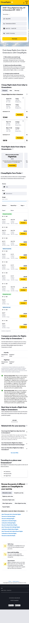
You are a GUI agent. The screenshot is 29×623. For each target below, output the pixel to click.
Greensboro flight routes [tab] (8, 499)
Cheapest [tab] (4, 90)
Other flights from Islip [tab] (20, 503)
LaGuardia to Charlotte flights (9, 520)
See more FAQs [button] (14, 452)
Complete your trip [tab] (18, 492)
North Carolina (16, 581)
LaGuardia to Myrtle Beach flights (10, 529)
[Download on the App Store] (18, 605)
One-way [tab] (17, 90)
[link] (12, 165)
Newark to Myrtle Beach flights (9, 525)
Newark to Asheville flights (8, 535)
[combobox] (6, 14)
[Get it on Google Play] (11, 605)
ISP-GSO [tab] (14, 420)
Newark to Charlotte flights (8, 516)
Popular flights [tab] (6, 506)
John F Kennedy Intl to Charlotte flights (11, 514)
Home (10, 581)
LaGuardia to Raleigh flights (9, 522)
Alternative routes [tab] (6, 492)
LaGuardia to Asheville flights (9, 533)
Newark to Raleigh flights (8, 518)
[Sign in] (23, 3)
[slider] (27, 201)
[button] (14, 19)
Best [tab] (11, 90)
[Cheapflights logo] (6, 2)
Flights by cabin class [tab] (7, 496)
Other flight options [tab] (7, 503)
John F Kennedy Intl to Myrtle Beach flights (12, 531)
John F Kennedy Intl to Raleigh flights (11, 527)
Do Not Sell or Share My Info (14, 597)
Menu (26, 2)
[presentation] (21, 9)
